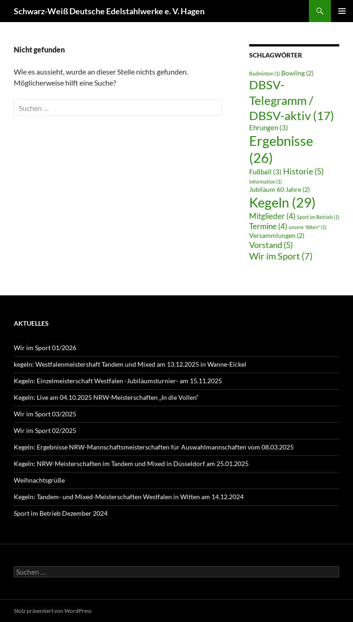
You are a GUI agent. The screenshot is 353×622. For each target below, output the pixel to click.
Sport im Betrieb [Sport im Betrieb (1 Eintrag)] (318, 217)
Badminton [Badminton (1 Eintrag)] (264, 73)
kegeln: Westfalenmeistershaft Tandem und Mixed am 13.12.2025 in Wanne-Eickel (130, 364)
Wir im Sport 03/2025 (45, 414)
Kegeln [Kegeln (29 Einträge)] (282, 202)
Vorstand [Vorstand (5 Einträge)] (271, 245)
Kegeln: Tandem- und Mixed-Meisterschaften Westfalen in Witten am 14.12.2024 (129, 497)
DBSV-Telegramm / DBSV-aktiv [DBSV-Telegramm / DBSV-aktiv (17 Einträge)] (291, 99)
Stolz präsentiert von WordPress (52, 610)
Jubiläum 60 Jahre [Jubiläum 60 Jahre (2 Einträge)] (279, 189)
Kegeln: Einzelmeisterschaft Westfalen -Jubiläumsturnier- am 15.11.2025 (118, 381)
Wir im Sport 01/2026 (45, 347)
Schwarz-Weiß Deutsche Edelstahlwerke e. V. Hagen (109, 11)
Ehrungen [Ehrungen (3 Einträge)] (268, 127)
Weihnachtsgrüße (39, 480)
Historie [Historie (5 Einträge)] (303, 171)
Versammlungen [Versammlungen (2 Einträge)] (276, 235)
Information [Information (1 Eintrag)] (265, 181)
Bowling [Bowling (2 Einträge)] (297, 73)
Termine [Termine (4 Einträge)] (268, 226)
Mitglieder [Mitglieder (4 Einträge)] (272, 216)
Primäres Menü (342, 11)
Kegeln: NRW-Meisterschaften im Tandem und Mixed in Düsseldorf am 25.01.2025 (131, 463)
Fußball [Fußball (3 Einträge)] (265, 171)
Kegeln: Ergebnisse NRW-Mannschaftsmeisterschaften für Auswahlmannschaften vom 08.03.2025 (154, 447)
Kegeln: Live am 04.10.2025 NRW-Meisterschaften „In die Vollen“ (106, 397)
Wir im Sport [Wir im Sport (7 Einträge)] (281, 255)
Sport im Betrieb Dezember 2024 (61, 513)
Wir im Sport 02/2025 (45, 430)
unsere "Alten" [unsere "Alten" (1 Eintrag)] (307, 227)
